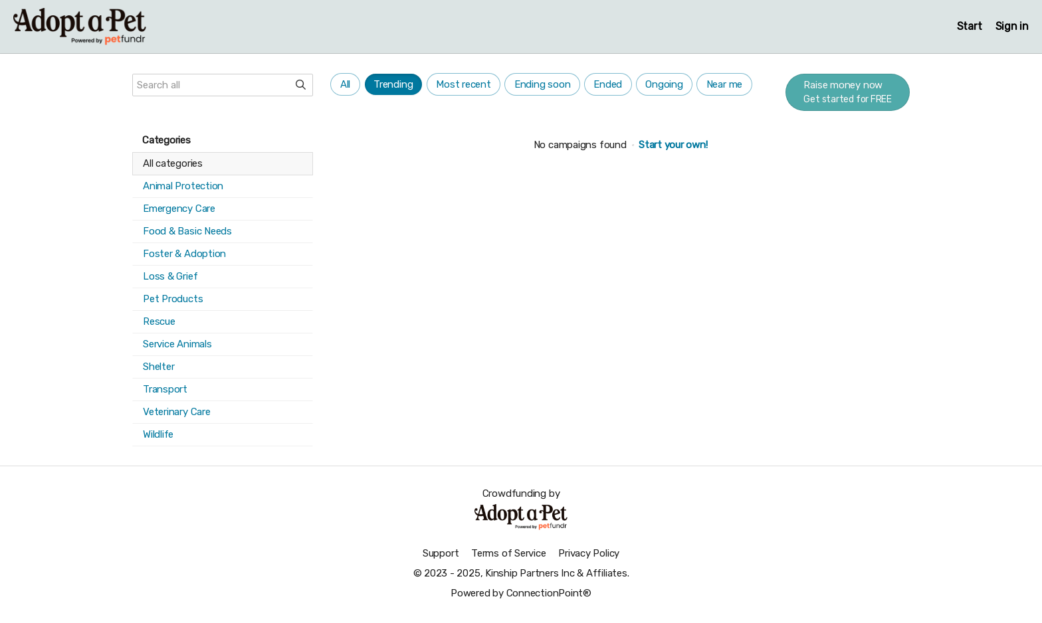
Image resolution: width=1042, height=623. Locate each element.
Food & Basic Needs (187, 231)
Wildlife (158, 434)
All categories (173, 163)
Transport (165, 389)
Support (441, 553)
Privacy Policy (588, 553)
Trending (393, 84)
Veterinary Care (177, 412)
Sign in (1012, 26)
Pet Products (173, 299)
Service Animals (177, 344)
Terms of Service (508, 553)
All (345, 84)
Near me (724, 84)
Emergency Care (179, 209)
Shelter (158, 367)
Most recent (463, 84)
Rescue (159, 321)
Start (969, 26)
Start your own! (673, 145)
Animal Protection (183, 186)
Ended (607, 84)
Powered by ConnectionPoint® (521, 593)
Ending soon (542, 84)
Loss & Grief (170, 276)
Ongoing (663, 84)
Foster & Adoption (184, 254)
